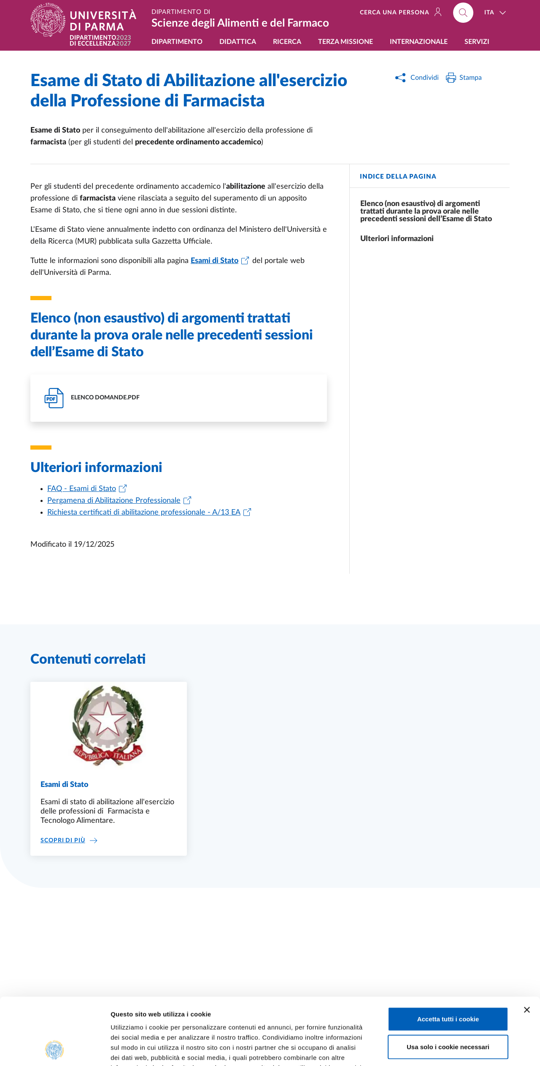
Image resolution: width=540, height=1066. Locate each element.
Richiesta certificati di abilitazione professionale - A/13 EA (143, 512)
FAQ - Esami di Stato (81, 489)
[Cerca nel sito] (463, 13)
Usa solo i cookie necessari (448, 983)
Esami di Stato (64, 785)
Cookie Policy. (133, 1015)
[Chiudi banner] (527, 947)
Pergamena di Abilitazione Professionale (114, 501)
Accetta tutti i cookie (448, 956)
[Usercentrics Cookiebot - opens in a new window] (55, 1049)
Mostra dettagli (444, 1049)
